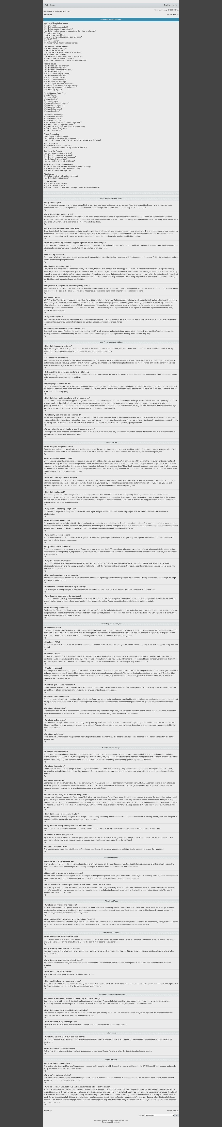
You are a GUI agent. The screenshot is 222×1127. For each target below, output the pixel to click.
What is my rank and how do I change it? (59, 58)
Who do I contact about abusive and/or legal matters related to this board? (72, 187)
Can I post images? (51, 101)
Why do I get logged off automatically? (58, 29)
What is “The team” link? (53, 131)
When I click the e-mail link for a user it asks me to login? (65, 60)
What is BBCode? (50, 95)
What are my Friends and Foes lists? (57, 146)
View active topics (64, 11)
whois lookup (80, 1092)
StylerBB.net (116, 1122)
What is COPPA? (50, 39)
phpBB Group (111, 1066)
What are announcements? (54, 105)
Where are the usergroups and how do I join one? (62, 123)
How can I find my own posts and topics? (59, 161)
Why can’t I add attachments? (55, 80)
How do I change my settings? (55, 48)
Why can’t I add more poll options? (57, 74)
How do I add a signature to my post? (58, 70)
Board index (48, 14)
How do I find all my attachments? (56, 178)
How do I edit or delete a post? (55, 68)
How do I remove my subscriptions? (57, 170)
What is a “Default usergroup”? (55, 129)
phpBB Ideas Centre (153, 1077)
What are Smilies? (51, 99)
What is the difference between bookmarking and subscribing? (67, 166)
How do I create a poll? (52, 72)
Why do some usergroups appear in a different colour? (64, 127)
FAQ (46, 5)
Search (52, 5)
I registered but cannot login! (54, 35)
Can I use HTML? (50, 97)
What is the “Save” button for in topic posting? (61, 86)
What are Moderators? (52, 119)
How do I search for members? (55, 159)
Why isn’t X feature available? (55, 185)
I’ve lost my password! (52, 33)
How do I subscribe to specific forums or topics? (62, 168)
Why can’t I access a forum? (54, 78)
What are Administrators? (53, 117)
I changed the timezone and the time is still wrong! (63, 52)
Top (45, 210)
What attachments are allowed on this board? (61, 176)
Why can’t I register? (51, 41)
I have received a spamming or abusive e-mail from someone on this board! (72, 140)
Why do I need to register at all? (56, 27)
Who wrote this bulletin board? (55, 184)
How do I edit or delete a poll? (55, 76)
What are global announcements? (56, 103)
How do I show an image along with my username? (63, 56)
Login (175, 5)
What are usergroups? (52, 121)
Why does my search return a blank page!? (60, 157)
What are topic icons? (52, 111)
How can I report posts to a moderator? (58, 84)
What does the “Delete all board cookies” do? (61, 43)
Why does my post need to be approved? (59, 88)
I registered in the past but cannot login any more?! (63, 37)
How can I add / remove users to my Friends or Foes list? (65, 148)
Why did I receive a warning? (55, 82)
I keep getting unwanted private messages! (60, 138)
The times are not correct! (53, 50)
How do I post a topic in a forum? (56, 66)
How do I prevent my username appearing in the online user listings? (70, 31)
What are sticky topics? (52, 107)
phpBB (104, 1120)
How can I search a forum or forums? (58, 153)
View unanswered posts (50, 11)
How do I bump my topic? (53, 90)
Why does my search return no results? (58, 155)
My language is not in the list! (55, 54)
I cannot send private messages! (56, 136)
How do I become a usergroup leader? (58, 125)
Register (167, 5)
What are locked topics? (53, 109)
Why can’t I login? (50, 25)
